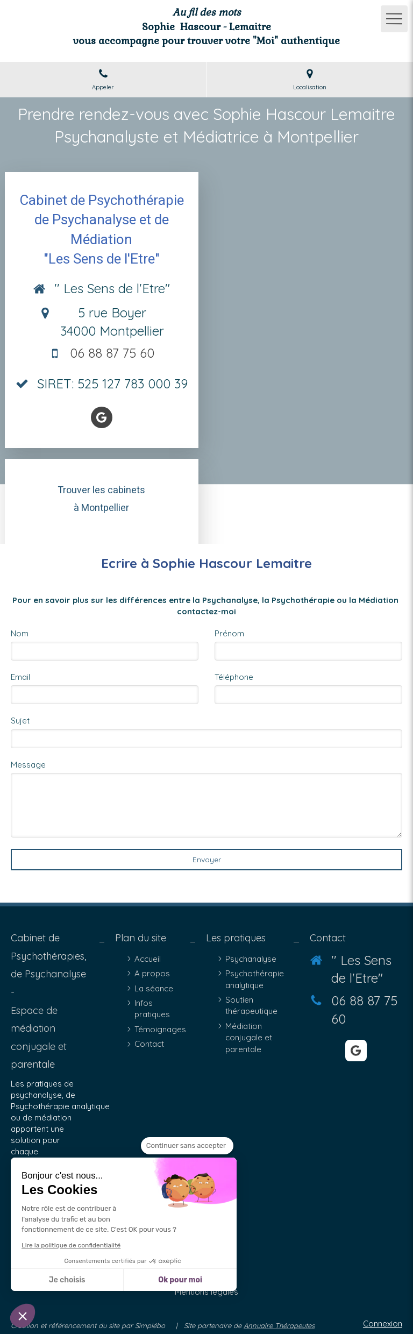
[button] (22, 1316)
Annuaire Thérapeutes (279, 1325)
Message (28, 765)
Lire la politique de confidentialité (71, 1245)
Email (20, 677)
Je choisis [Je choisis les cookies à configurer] (67, 1280)
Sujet (20, 720)
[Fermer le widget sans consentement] (187, 1145)
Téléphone (234, 677)
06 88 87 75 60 (112, 353)
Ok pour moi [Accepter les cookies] (180, 1280)
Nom (20, 633)
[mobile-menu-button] (394, 18)
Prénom (229, 633)
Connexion (382, 1323)
